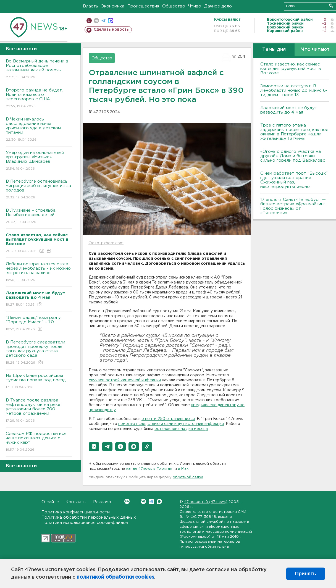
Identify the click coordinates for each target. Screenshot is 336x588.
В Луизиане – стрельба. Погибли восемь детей (39, 216)
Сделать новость (111, 29)
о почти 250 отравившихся (168, 419)
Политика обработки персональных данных (88, 517)
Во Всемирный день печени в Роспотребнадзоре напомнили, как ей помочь (39, 69)
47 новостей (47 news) (205, 501)
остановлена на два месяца (181, 429)
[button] (94, 446)
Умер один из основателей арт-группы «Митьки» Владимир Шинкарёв (39, 161)
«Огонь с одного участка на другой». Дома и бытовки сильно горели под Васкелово (293, 156)
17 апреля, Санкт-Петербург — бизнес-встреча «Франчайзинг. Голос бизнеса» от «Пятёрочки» (293, 206)
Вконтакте (127, 501)
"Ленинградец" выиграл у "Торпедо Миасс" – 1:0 (39, 324)
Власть (90, 6)
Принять (305, 573)
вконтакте (96, 20)
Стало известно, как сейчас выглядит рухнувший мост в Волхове (290, 68)
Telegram (151, 501)
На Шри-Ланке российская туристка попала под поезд (39, 382)
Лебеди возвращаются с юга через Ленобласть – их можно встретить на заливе (39, 272)
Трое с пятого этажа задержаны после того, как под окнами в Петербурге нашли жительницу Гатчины (294, 132)
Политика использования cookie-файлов (84, 522)
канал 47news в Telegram (150, 468)
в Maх (183, 468)
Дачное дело (218, 6)
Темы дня (274, 50)
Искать (331, 6)
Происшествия (143, 6)
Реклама (102, 502)
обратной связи (188, 477)
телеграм (103, 20)
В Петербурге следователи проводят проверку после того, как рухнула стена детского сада (39, 352)
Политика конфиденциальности (75, 512)
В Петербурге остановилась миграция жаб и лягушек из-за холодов (39, 190)
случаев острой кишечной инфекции (125, 380)
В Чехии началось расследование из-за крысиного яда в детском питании (39, 129)
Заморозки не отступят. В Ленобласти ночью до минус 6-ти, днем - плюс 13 (293, 90)
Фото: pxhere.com (106, 243)
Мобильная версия (89, 20)
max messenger (110, 20)
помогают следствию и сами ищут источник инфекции (171, 424)
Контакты (75, 502)
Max (159, 501)
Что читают (315, 50)
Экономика (112, 6)
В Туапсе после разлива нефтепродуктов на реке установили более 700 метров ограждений (39, 410)
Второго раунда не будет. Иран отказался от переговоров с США (39, 98)
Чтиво (194, 6)
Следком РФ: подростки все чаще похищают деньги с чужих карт (39, 442)
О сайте (50, 502)
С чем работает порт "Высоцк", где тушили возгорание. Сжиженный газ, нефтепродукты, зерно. (294, 180)
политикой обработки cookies (115, 577)
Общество (173, 6)
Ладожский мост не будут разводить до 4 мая (288, 110)
